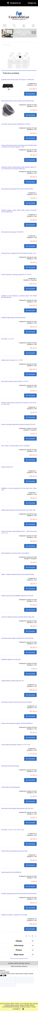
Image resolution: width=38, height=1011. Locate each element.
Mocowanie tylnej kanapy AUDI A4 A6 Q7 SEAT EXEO (17, 189)
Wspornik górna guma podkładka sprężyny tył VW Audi (17, 595)
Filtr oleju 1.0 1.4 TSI (7, 339)
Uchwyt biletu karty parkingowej (10, 787)
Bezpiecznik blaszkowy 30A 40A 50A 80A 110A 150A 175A (18, 510)
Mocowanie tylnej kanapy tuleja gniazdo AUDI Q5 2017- (17, 808)
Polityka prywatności (14, 958)
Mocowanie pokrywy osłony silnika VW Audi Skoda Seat (17, 101)
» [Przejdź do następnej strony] (35, 936)
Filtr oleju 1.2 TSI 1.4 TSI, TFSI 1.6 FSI (12, 829)
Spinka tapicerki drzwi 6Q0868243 (11, 872)
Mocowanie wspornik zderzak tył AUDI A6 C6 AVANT (16, 702)
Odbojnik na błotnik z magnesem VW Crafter (14, 915)
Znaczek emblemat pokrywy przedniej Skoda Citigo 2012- (18, 617)
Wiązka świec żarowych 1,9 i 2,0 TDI (12, 360)
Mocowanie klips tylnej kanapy (10, 766)
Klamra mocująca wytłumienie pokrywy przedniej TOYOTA (18, 424)
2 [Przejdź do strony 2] (32, 936)
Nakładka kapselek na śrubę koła (11, 659)
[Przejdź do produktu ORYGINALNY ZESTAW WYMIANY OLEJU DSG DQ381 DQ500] (19, 66)
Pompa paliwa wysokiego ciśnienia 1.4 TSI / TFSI (15, 744)
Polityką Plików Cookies (12, 1005)
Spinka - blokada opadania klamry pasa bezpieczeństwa (17, 574)
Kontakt (26, 958)
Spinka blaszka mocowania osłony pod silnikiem (15, 553)
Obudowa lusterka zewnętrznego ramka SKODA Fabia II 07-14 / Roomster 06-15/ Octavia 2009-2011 (19, 167)
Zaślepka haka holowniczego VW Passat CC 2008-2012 (17, 79)
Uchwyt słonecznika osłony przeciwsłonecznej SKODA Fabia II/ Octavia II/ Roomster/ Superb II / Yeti (19, 146)
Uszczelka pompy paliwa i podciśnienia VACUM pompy (17, 638)
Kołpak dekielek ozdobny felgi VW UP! (12, 680)
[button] (5, 25)
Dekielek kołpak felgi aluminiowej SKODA (13, 317)
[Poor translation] (4, 975)
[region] (19, 33)
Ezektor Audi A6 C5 (7, 467)
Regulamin (21, 958)
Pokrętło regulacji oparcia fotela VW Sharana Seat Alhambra (18, 893)
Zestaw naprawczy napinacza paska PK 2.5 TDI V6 (16, 274)
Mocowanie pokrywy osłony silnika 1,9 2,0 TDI (14, 381)
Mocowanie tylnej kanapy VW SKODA (12, 232)
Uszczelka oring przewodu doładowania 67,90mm (15, 124)
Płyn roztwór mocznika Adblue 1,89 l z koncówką (15, 445)
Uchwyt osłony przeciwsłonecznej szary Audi (14, 851)
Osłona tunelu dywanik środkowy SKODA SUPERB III (17, 723)
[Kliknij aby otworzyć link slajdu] (19, 33)
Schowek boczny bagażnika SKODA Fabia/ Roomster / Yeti (18, 253)
